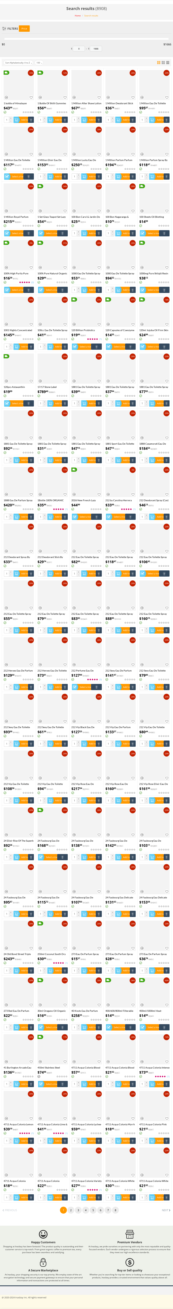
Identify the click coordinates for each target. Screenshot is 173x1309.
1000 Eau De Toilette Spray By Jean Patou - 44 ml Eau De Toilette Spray (119, 273)
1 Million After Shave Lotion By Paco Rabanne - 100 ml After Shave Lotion (86, 103)
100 (39, 62)
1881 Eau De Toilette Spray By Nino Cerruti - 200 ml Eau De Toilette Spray (18, 443)
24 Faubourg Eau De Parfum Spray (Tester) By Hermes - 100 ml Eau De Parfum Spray (84, 840)
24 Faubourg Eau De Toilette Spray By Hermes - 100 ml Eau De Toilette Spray (52, 897)
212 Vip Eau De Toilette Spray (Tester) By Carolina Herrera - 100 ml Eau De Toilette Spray (153, 727)
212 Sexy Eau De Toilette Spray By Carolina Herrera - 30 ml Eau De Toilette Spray (52, 727)
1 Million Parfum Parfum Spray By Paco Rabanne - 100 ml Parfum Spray (118, 160)
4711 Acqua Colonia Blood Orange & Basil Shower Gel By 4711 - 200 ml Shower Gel (119, 1067)
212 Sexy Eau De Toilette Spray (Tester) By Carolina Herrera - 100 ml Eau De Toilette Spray (153, 670)
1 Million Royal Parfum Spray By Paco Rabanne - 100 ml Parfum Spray (17, 216)
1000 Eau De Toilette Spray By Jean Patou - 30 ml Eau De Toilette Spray (85, 273)
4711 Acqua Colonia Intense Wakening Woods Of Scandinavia (154, 1067)
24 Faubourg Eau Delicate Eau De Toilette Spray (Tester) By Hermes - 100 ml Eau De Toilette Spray (120, 897)
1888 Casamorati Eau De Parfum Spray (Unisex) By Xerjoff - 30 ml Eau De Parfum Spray (152, 443)
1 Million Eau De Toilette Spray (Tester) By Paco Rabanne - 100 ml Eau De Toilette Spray (152, 103)
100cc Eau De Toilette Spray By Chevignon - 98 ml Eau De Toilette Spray (52, 330)
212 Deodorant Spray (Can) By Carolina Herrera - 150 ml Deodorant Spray (154, 500)
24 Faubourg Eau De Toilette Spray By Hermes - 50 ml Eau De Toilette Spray (86, 897)
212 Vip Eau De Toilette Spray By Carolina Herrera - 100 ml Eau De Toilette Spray (18, 783)
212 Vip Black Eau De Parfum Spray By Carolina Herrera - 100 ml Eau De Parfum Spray (85, 727)
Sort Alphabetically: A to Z (18, 62)
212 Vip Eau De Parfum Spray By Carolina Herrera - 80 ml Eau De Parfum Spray (120, 727)
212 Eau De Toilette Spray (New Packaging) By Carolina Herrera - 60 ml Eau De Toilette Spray (85, 613)
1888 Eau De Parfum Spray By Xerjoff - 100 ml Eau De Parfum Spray (18, 500)
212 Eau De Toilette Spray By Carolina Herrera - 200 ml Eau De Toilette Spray (153, 613)
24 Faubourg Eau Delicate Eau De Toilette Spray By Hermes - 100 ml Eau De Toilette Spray (153, 897)
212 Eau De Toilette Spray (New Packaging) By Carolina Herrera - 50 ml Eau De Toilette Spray (51, 613)
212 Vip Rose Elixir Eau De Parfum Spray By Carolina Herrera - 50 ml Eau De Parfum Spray (153, 783)
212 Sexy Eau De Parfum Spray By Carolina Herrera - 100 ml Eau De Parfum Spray (120, 670)
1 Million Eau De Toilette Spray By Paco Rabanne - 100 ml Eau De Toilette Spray (17, 160)
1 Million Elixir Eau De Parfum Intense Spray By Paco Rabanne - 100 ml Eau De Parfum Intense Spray (52, 160)
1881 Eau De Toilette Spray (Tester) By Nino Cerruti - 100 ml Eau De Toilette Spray (85, 386)
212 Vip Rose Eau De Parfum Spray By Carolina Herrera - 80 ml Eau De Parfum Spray (119, 783)
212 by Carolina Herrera (118, 500)
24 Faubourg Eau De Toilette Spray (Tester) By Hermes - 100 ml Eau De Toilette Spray (17, 897)
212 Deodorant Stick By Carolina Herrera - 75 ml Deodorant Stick (51, 557)
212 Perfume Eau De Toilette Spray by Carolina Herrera (85, 670)
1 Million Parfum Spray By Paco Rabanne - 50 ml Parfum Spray (153, 160)
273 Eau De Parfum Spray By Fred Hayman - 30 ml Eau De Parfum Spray (86, 954)
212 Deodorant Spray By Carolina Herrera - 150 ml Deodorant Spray (17, 557)
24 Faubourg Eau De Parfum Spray (48, 840)
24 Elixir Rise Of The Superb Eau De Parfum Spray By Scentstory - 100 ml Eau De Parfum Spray (19, 840)
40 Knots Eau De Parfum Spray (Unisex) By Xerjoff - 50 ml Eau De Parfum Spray (86, 1010)
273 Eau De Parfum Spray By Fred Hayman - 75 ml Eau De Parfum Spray (154, 954)
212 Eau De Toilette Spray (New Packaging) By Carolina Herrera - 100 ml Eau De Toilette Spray (119, 557)
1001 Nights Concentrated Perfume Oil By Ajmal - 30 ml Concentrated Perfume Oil (18, 330)
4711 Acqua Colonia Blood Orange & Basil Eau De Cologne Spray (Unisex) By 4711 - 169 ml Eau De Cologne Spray (85, 1067)
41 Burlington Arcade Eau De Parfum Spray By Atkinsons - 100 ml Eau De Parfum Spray (18, 1067)
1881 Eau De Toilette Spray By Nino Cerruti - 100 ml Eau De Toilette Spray (153, 386)
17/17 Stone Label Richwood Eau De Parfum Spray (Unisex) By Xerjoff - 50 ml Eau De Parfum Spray (52, 386)
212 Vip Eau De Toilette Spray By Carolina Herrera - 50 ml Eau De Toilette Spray (52, 783)
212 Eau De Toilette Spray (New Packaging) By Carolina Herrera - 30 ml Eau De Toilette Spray (17, 613)
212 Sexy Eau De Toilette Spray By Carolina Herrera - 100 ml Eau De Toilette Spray (18, 727)
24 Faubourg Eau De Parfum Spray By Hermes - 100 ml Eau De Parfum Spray (119, 840)
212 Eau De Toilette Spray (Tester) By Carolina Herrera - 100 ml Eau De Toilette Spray (120, 613)
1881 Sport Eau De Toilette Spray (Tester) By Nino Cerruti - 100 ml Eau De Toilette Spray (119, 443)
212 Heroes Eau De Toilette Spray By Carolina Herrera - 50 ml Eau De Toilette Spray (52, 670)
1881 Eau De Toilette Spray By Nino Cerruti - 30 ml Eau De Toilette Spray (52, 443)
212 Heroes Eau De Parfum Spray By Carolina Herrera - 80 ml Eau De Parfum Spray (18, 670)
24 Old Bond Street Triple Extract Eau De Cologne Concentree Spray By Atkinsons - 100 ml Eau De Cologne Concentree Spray (18, 954)
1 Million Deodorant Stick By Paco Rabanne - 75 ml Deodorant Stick (119, 103)
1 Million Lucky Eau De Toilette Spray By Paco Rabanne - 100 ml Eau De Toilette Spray (84, 160)
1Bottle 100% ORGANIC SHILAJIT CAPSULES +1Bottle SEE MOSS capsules (51, 500)
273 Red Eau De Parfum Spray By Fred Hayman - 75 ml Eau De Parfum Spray (18, 1010)
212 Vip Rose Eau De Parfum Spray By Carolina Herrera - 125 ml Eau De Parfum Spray (85, 783)
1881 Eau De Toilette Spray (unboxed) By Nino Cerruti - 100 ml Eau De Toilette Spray (120, 386)
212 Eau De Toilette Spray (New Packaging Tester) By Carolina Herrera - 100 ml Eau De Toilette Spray (85, 557)
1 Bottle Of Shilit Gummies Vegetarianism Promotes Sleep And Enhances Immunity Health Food (52, 103)
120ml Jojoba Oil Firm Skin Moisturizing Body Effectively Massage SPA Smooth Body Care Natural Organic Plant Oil (153, 330)
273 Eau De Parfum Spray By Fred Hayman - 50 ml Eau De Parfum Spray (120, 954)
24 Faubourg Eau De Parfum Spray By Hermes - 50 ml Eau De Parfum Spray (154, 840)
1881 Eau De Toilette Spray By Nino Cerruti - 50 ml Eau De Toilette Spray (86, 443)
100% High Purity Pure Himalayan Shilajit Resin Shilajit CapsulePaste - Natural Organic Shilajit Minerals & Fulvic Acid (17, 273)
